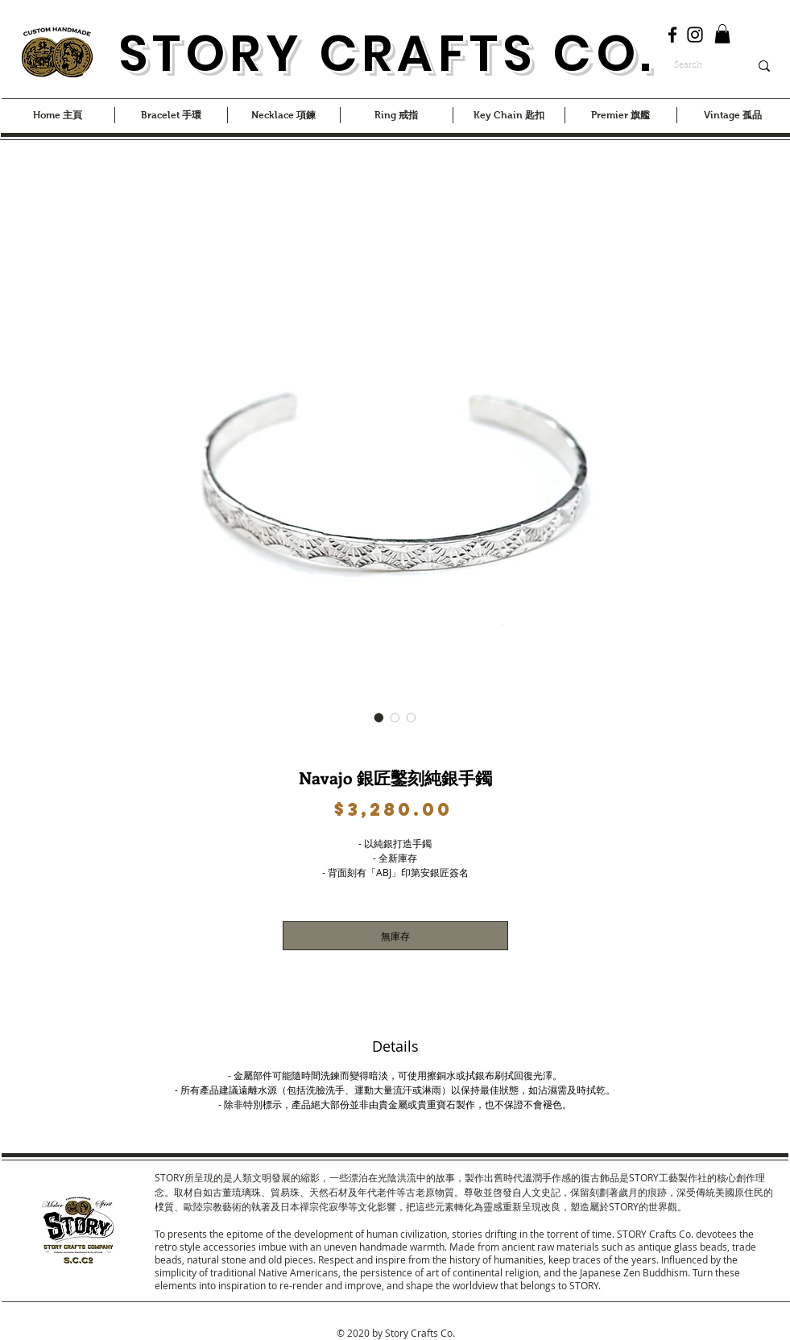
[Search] (699, 66)
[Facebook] (672, 34)
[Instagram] (695, 34)
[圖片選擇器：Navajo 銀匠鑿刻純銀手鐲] (379, 717)
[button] (722, 33)
